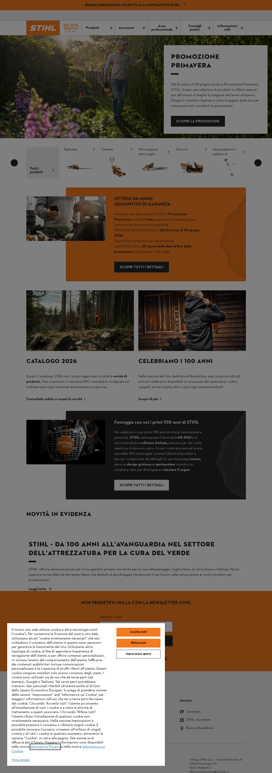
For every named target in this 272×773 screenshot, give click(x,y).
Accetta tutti (138, 632)
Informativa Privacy (45, 746)
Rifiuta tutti (138, 643)
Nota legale (20, 760)
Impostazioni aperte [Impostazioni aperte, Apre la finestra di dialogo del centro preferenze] (138, 654)
